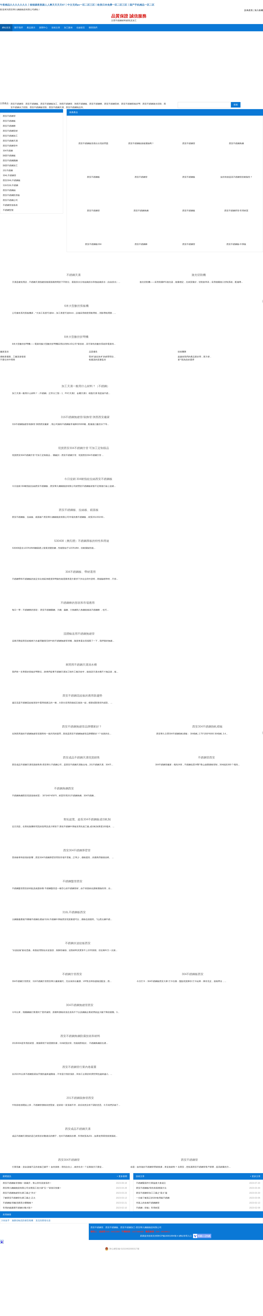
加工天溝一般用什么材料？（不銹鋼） (85, 386)
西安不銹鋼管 (188, 143)
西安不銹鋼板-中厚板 (236, 244)
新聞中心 (43, 27)
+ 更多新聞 (122, 1176)
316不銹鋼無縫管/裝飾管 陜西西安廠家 (85, 417)
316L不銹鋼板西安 (74, 912)
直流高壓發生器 (43, 1220)
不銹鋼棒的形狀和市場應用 (78, 602)
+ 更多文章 (255, 1176)
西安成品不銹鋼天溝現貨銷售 (81, 757)
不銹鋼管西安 (206, 757)
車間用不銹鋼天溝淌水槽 (81, 664)
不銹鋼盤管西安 (72, 881)
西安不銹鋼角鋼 (236, 143)
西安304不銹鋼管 (69, 1159)
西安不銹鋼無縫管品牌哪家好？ (82, 726)
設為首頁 (248, 10)
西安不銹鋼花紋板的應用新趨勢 (82, 695)
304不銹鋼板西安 (193, 974)
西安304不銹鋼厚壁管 (77, 850)
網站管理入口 (185, 1236)
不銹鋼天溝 (73, 274)
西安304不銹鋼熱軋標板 (207, 726)
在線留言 (80, 27)
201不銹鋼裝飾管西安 (80, 1097)
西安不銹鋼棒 (141, 244)
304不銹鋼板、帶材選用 (80, 571)
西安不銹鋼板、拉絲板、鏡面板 (79, 509)
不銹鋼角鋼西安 (64, 788)
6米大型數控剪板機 (76, 305)
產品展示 (31, 27)
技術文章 (56, 27)
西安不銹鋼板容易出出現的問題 (93, 143)
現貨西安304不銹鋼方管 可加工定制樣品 (83, 448)
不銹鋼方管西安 (72, 974)
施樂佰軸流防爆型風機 (22, 1220)
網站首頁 (6, 27)
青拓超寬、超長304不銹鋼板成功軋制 (87, 819)
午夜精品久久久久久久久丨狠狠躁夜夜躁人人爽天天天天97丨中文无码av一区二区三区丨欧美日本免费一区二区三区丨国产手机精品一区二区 (77, 4)
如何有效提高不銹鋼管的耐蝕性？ (236, 177)
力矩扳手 (5, 1220)
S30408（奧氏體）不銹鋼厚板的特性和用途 (81, 540)
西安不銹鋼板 (93, 177)
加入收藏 (258, 10)
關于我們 (18, 27)
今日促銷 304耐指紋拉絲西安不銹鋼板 (88, 478)
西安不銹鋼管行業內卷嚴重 (79, 1066)
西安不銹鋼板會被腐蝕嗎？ (141, 143)
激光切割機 (199, 274)
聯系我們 (93, 27)
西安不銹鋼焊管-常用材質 (236, 210)
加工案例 (68, 27)
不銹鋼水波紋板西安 (78, 943)
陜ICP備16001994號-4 (167, 1236)
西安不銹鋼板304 (93, 244)
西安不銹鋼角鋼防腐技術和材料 (80, 1035)
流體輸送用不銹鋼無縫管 (79, 633)
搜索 (236, 104)
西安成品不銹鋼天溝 (78, 1128)
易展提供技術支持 (148, 1236)
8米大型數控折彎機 (76, 336)
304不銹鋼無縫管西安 (79, 1005)
